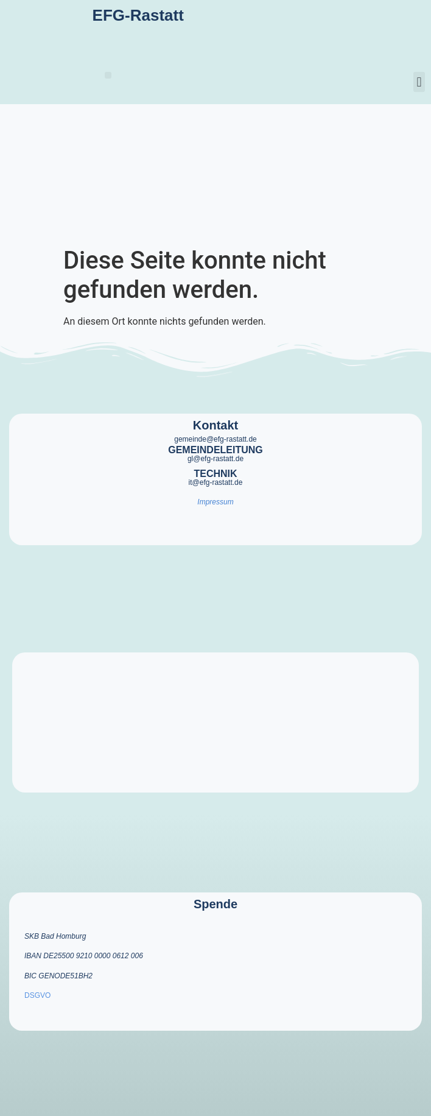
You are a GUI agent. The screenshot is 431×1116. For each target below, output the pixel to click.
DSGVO (37, 995)
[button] (108, 75)
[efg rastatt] (215, 722)
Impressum (215, 502)
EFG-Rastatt (138, 15)
